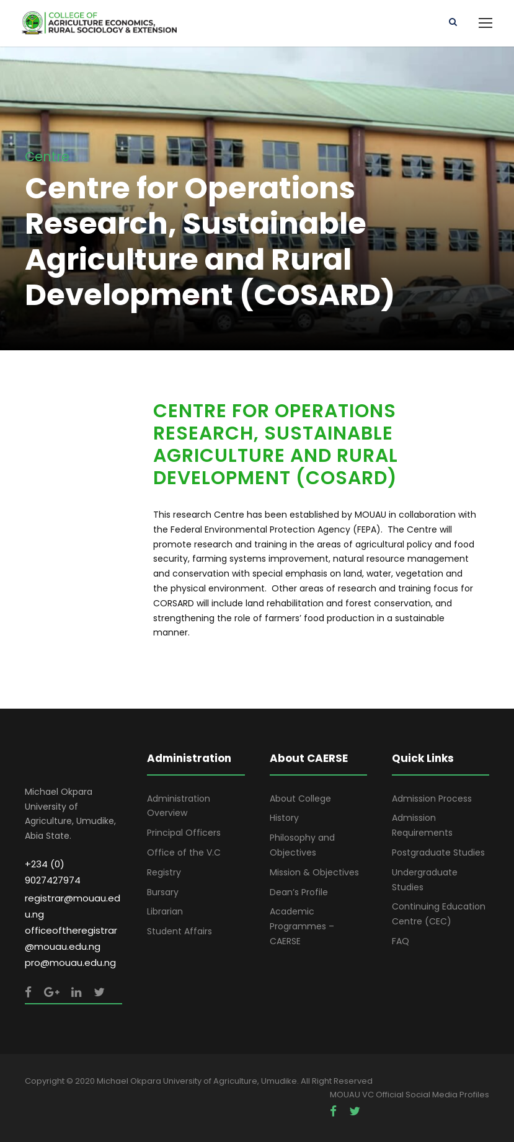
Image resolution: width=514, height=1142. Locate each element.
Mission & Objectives (314, 872)
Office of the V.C (184, 852)
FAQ (400, 941)
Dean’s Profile (299, 892)
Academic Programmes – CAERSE (302, 926)
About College (300, 798)
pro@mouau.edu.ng (70, 962)
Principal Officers (184, 832)
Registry (164, 872)
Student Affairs (179, 931)
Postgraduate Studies (438, 852)
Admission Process (432, 798)
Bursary (163, 892)
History (284, 818)
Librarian (165, 911)
